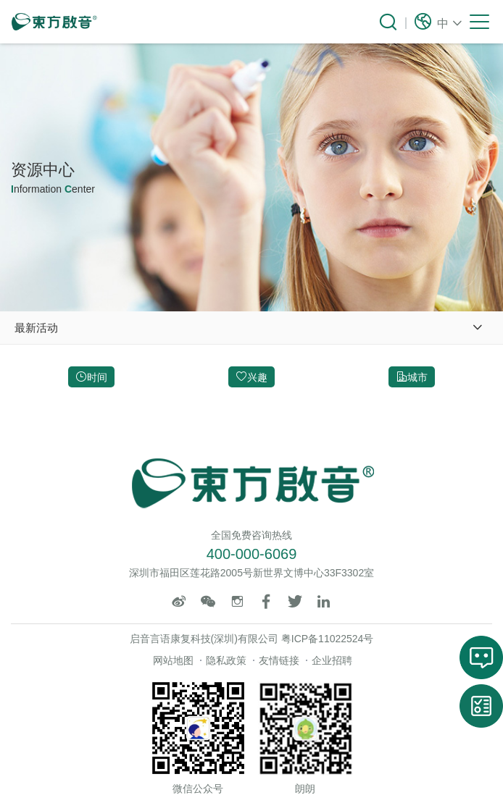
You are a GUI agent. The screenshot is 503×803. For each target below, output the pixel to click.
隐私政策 (226, 660)
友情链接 (279, 660)
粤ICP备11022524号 (327, 638)
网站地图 (173, 660)
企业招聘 (332, 660)
